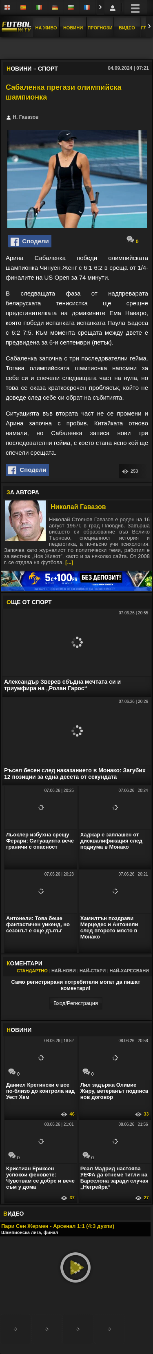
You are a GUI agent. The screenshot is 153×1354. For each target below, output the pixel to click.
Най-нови (63, 970)
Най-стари (93, 970)
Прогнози (99, 27)
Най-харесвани (129, 970)
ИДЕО (13, 1213)
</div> (76, 48)
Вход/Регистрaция (75, 1003)
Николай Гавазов (78, 506)
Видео (127, 27)
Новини (73, 27)
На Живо (46, 27)
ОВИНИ (19, 1030)
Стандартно (32, 970)
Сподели (30, 242)
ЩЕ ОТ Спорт (29, 602)
